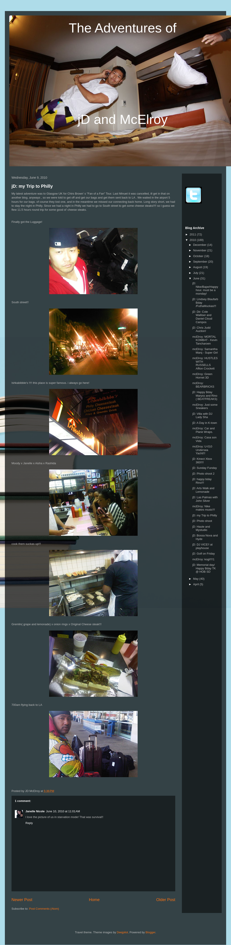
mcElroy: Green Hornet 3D (202, 375)
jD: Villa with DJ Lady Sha (202, 415)
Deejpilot (122, 932)
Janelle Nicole (35, 811)
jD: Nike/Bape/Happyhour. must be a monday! (205, 288)
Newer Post (22, 900)
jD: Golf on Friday (203, 553)
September (200, 261)
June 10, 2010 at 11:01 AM (63, 811)
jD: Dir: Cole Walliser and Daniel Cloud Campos (202, 317)
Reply (29, 823)
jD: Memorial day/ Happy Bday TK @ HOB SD (204, 568)
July (196, 273)
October (198, 256)
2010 (193, 240)
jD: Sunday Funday (204, 468)
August (198, 267)
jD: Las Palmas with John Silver (205, 499)
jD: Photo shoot (202, 521)
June (196, 278)
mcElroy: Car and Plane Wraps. (203, 430)
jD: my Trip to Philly (32, 186)
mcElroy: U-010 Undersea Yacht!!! (202, 450)
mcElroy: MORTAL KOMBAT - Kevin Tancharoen (204, 340)
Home (94, 900)
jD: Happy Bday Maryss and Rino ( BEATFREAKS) (204, 395)
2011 (193, 234)
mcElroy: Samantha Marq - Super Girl (205, 350)
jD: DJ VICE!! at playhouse (202, 546)
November (200, 250)
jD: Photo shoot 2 (203, 473)
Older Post (165, 900)
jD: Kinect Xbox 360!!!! (202, 460)
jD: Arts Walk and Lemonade (203, 490)
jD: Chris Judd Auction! (201, 329)
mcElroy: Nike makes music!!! (203, 508)
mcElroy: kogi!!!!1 (203, 559)
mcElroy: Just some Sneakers (204, 406)
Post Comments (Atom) (44, 908)
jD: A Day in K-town (204, 422)
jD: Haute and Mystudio (201, 528)
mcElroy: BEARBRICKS (203, 384)
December (200, 244)
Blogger (150, 932)
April (196, 584)
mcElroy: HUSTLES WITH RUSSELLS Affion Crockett (205, 363)
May (196, 578)
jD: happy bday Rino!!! (202, 480)
